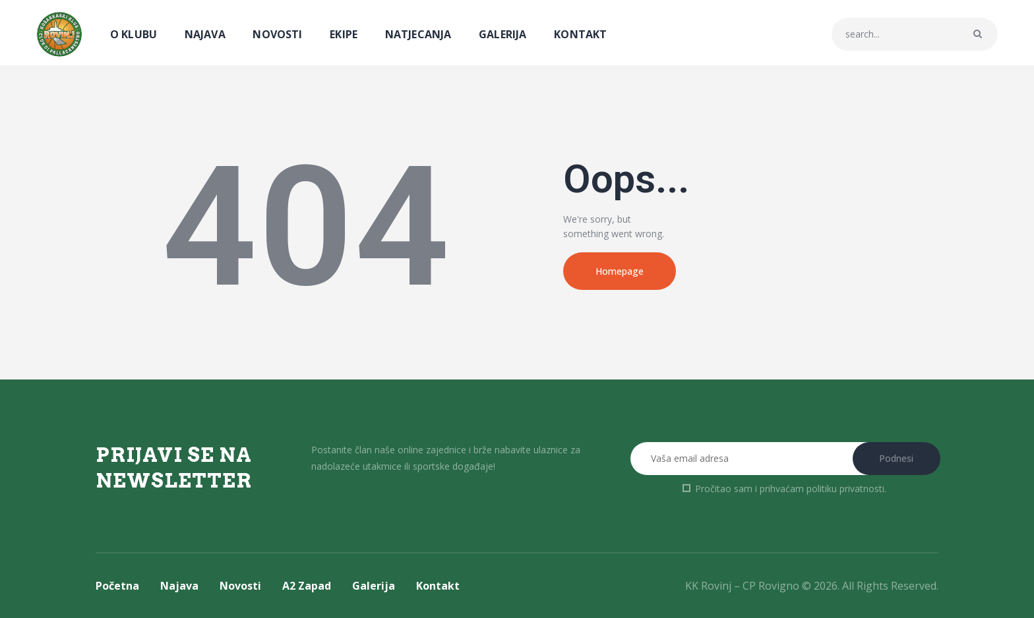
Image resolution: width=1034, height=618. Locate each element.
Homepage (619, 271)
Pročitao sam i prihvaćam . (790, 488)
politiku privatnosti (845, 488)
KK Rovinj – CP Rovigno (742, 585)
